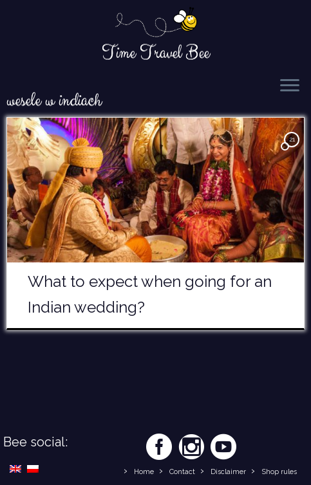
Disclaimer (228, 472)
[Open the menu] (289, 86)
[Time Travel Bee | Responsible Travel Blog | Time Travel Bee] (155, 23)
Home (144, 472)
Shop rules (279, 472)
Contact (182, 472)
